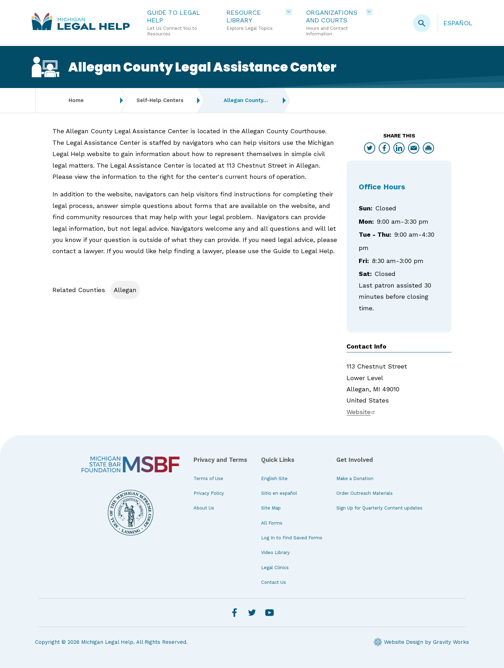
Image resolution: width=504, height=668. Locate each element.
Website (361, 412)
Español (457, 23)
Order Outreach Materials (364, 493)
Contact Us (273, 582)
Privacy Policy (209, 493)
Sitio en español (279, 493)
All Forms (271, 523)
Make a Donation (354, 478)
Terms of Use (208, 478)
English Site (274, 478)
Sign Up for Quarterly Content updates (379, 508)
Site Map (271, 508)
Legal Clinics (275, 567)
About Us (204, 508)
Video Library (275, 552)
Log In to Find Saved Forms (291, 537)
